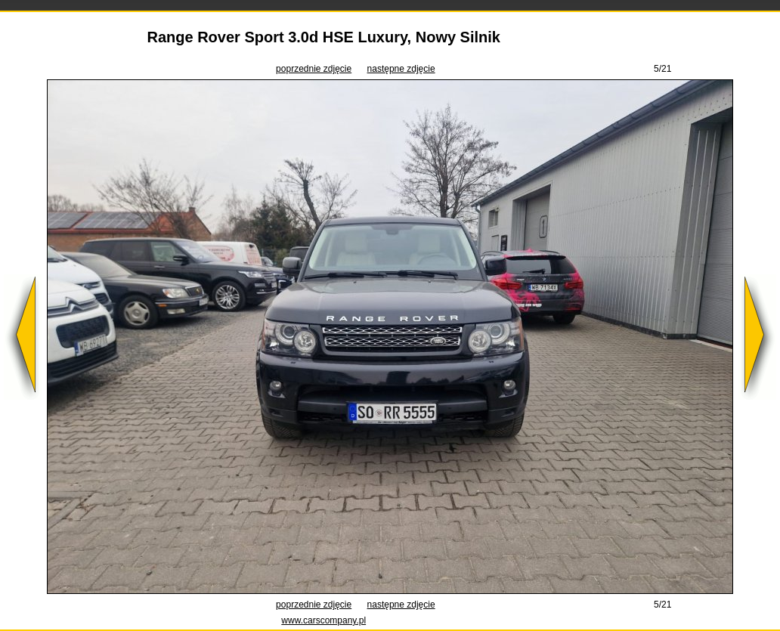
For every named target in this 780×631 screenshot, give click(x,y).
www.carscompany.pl (323, 620)
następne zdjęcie (401, 68)
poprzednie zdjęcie (313, 68)
